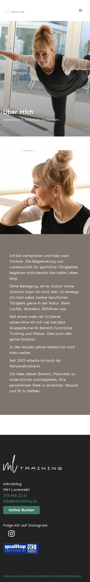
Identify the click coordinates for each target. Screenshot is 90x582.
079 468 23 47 (15, 495)
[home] (13, 10)
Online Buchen (21, 510)
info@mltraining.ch (20, 501)
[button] (80, 10)
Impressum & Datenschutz (19, 575)
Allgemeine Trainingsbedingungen (60, 575)
